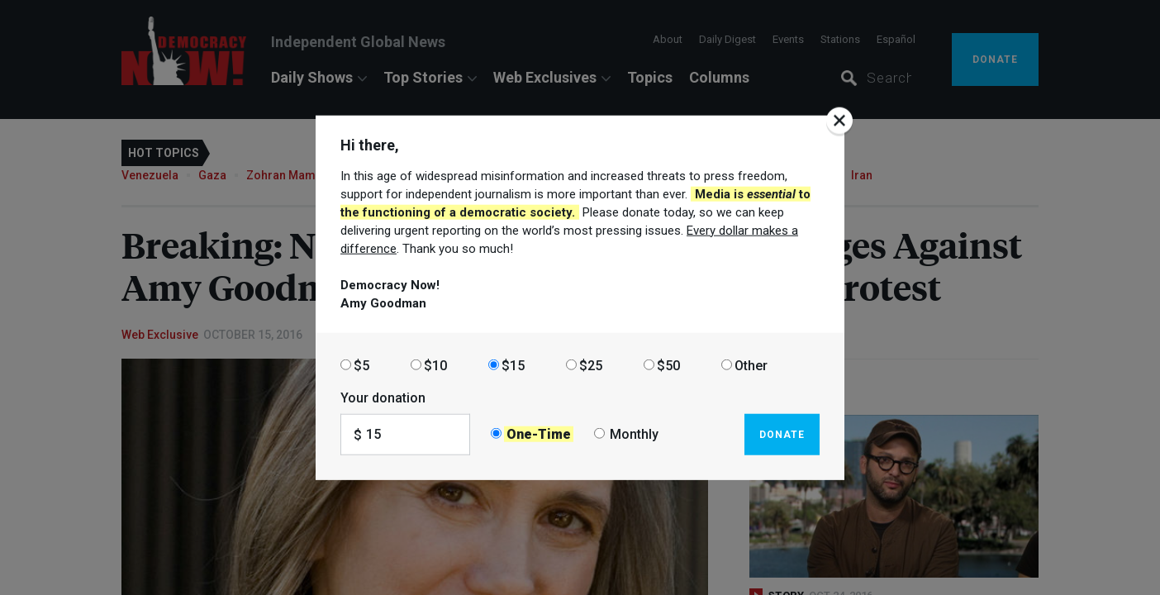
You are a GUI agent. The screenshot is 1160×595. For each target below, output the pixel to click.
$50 (668, 365)
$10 (435, 365)
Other (751, 365)
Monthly (634, 434)
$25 (590, 365)
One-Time (538, 434)
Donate (782, 434)
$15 (513, 365)
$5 (361, 365)
